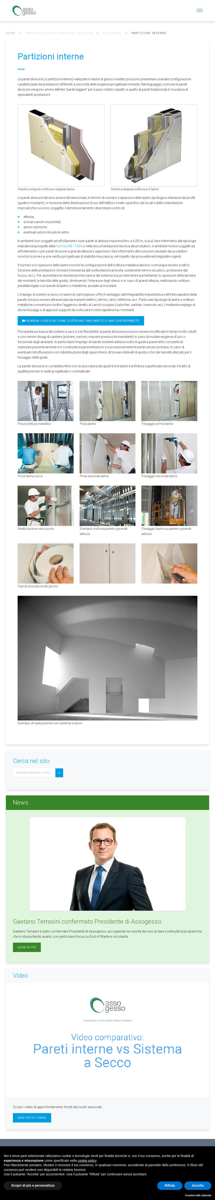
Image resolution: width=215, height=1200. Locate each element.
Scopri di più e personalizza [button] (32, 1185)
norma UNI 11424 (69, 246)
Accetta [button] (198, 1185)
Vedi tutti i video (32, 1117)
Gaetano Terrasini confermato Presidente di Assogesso (87, 921)
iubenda (206, 1195)
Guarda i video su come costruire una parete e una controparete (80, 320)
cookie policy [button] (87, 1160)
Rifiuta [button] (170, 1185)
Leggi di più (27, 947)
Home (11, 33)
